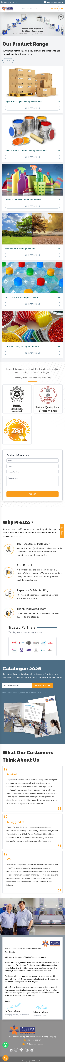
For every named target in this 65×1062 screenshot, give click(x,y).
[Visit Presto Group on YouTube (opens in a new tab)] (32, 1050)
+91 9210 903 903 (9, 2)
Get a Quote (62, 531)
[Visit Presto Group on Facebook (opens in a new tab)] (11, 1050)
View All (8, 61)
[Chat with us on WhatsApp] (5, 1045)
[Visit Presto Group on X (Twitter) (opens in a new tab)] (16, 1050)
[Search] (54, 8)
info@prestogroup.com (54, 2)
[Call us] (5, 1058)
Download (42, 685)
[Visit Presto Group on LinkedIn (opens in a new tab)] (27, 1050)
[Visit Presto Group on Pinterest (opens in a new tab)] (21, 1050)
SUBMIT (32, 494)
